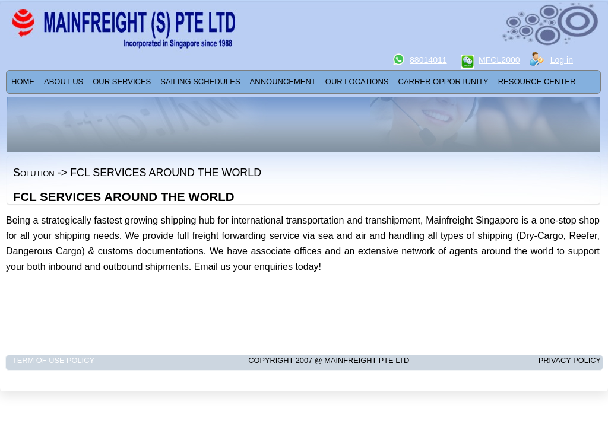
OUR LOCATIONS (357, 81)
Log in (561, 60)
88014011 (428, 60)
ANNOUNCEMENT (283, 81)
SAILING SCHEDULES (200, 81)
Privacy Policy (544, 360)
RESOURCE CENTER (537, 81)
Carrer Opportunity (443, 81)
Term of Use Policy (55, 360)
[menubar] (293, 82)
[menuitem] (23, 82)
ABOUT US (63, 81)
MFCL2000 (499, 60)
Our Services (122, 81)
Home (22, 81)
